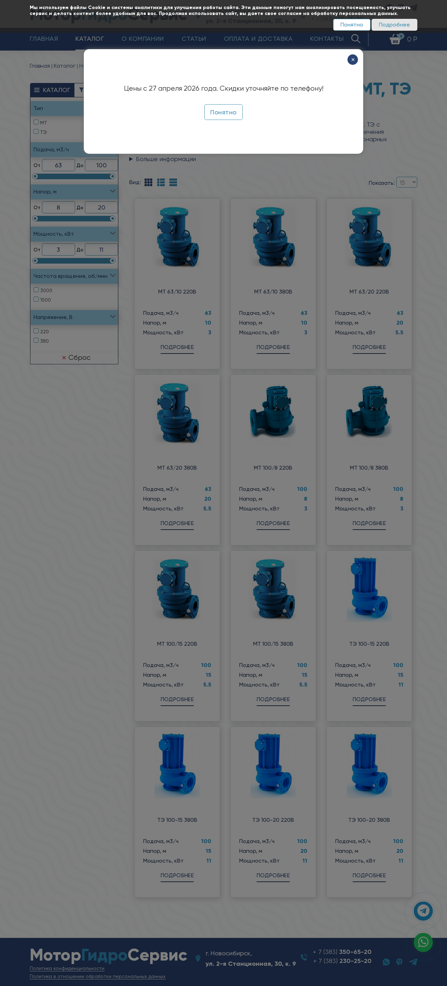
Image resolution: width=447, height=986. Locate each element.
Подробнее (394, 24)
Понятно (351, 24)
